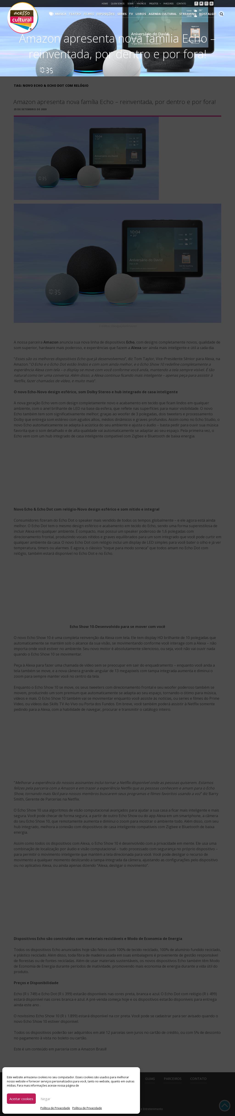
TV (135, 14)
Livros (145, 14)
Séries (126, 14)
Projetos (155, 3)
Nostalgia (208, 14)
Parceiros (168, 3)
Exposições (111, 14)
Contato (181, 3)
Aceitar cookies (21, 1098)
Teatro (82, 14)
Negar (45, 1098)
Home (105, 3)
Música (69, 14)
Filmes (95, 14)
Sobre (131, 3)
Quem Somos (117, 3)
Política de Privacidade (55, 1108)
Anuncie (141, 3)
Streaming (190, 14)
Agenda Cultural (165, 14)
